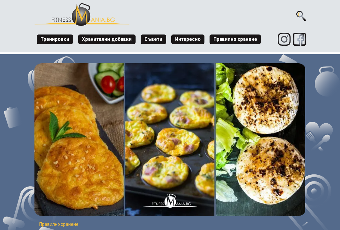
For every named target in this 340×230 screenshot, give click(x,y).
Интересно (188, 39)
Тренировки (55, 39)
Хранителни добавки (107, 39)
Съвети (153, 39)
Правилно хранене (235, 39)
